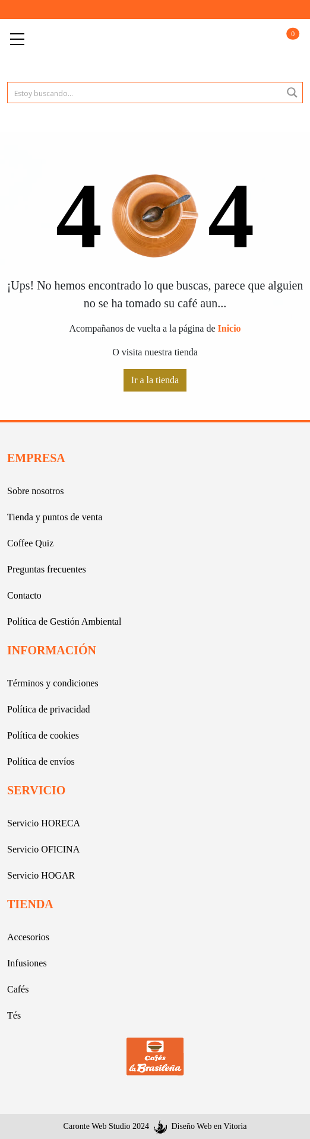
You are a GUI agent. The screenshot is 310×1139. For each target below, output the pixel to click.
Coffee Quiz (30, 543)
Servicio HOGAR (41, 875)
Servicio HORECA (43, 823)
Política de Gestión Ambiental (64, 621)
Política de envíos (41, 761)
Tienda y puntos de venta (54, 517)
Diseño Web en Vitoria (208, 1126)
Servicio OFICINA (43, 849)
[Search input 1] (145, 92)
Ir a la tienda (155, 380)
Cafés (18, 989)
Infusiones (27, 963)
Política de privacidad (48, 709)
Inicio (229, 328)
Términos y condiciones (53, 683)
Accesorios (28, 937)
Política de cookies (43, 735)
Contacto (24, 595)
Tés (14, 1015)
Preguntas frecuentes (46, 569)
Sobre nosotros (35, 491)
